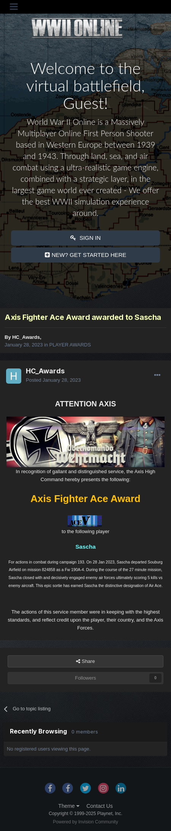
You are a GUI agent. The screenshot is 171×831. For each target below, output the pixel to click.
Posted (53, 380)
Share (85, 661)
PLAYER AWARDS (70, 345)
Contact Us (99, 806)
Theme (68, 806)
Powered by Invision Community (85, 822)
